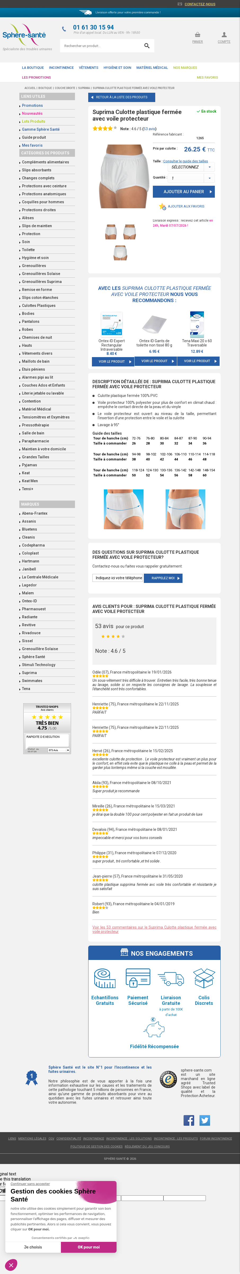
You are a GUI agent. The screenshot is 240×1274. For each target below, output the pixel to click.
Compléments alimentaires (45, 162)
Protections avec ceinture (44, 186)
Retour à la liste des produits (121, 97)
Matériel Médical (152, 68)
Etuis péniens (33, 369)
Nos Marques (185, 68)
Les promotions (36, 77)
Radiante (29, 617)
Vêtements (88, 68)
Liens (12, 1138)
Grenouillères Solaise (41, 274)
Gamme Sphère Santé (41, 129)
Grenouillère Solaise (40, 649)
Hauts (27, 345)
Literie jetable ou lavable (43, 393)
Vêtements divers (37, 353)
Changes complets (38, 178)
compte (224, 42)
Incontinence (61, 68)
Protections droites (39, 210)
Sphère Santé (33, 657)
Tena (26, 689)
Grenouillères (34, 266)
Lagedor (29, 585)
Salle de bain (33, 433)
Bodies (28, 313)
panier (197, 42)
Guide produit (34, 137)
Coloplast (30, 553)
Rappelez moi (163, 578)
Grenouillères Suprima (42, 282)
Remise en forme (37, 289)
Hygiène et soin (117, 68)
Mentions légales (32, 1138)
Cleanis (28, 537)
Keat (26, 473)
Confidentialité (68, 1138)
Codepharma (33, 545)
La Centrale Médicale (40, 577)
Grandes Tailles (35, 457)
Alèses (28, 218)
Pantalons (30, 321)
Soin (26, 242)
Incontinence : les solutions (129, 1138)
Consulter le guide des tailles (185, 161)
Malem (28, 593)
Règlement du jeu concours (147, 1146)
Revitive (28, 625)
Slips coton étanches (40, 297)
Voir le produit (112, 361)
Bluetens (29, 529)
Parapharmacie (35, 441)
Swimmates (32, 681)
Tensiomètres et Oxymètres (46, 417)
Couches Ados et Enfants (43, 385)
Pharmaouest (34, 609)
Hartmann (30, 561)
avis (149, 129)
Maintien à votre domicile (44, 449)
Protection (31, 234)
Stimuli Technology (38, 665)
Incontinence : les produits (176, 1138)
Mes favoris (207, 77)
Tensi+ (27, 489)
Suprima (29, 673)
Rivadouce (31, 633)
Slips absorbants (36, 170)
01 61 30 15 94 (93, 27)
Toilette (28, 250)
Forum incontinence (216, 1138)
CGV (51, 1138)
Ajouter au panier (184, 191)
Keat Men (30, 481)
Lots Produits (33, 121)
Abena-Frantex (34, 513)
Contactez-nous (200, 4)
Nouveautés (32, 113)
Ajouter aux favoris (186, 206)
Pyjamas (29, 465)
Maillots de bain (36, 361)
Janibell (29, 569)
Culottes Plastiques (39, 305)
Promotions (32, 105)
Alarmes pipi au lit (37, 377)
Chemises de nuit (37, 337)
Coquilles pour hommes (43, 202)
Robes (27, 329)
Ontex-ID (29, 601)
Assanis (29, 521)
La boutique (33, 68)
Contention (31, 401)
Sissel (27, 641)
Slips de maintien (37, 226)
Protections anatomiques (44, 194)
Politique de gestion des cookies (96, 1146)
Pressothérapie (35, 425)
